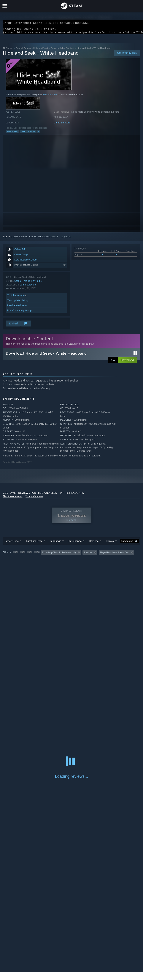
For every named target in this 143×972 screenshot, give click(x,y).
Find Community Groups (20, 312)
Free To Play (29, 283)
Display (110, 543)
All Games (8, 50)
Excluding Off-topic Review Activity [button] (59, 554)
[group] (71, 555)
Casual (31, 134)
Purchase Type (34, 543)
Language (55, 543)
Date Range (75, 543)
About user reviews (12, 498)
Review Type (12, 543)
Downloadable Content (62, 50)
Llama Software (62, 124)
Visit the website (17, 297)
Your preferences (34, 498)
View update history (17, 302)
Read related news (17, 307)
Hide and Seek (40, 50)
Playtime (93, 543)
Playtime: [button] (88, 554)
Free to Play (12, 134)
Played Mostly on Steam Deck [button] (115, 554)
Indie (23, 134)
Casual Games (23, 50)
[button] (15, 554)
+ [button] (38, 134)
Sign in (6, 239)
